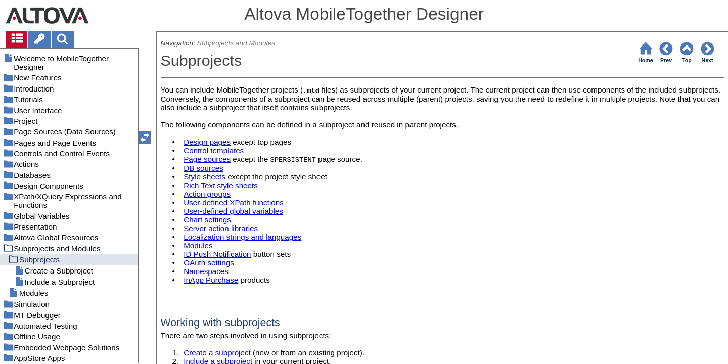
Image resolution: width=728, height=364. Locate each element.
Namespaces (206, 271)
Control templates (214, 150)
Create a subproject (217, 352)
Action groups (207, 194)
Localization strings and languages (242, 237)
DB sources (203, 168)
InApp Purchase (211, 280)
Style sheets (204, 176)
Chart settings (207, 219)
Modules (198, 245)
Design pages (207, 142)
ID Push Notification (217, 254)
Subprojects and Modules (236, 43)
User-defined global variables (233, 211)
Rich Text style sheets (221, 185)
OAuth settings (209, 262)
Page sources (207, 159)
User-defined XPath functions (234, 202)
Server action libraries (221, 228)
